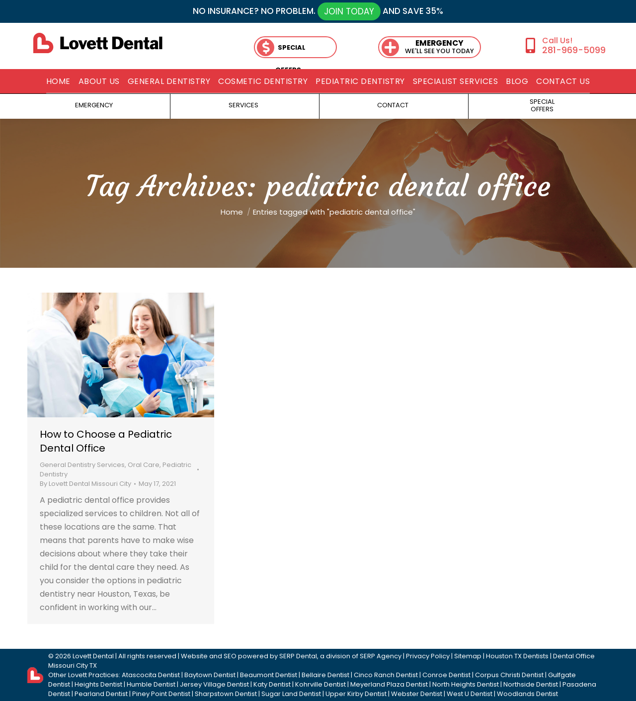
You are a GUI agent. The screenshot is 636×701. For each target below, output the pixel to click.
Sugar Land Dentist (291, 694)
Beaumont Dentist (268, 675)
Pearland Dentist (101, 694)
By (85, 483)
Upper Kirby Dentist (356, 694)
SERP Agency (380, 656)
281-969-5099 (574, 50)
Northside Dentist (530, 684)
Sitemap (467, 656)
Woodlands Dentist (527, 694)
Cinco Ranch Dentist (386, 675)
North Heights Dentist (465, 684)
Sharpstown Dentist (226, 694)
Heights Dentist (98, 684)
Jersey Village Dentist (214, 684)
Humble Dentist (151, 684)
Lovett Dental (93, 656)
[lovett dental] (97, 43)
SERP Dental (298, 656)
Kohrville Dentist (320, 684)
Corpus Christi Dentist (509, 675)
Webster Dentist (416, 694)
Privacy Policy (428, 656)
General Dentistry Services (82, 464)
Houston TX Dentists (517, 656)
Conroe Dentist (446, 675)
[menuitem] (58, 81)
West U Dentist (469, 694)
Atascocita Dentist (151, 675)
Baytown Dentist (210, 675)
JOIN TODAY (349, 11)
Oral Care (143, 464)
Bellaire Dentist (325, 675)
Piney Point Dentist (161, 694)
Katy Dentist (272, 684)
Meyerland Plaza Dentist (389, 684)
